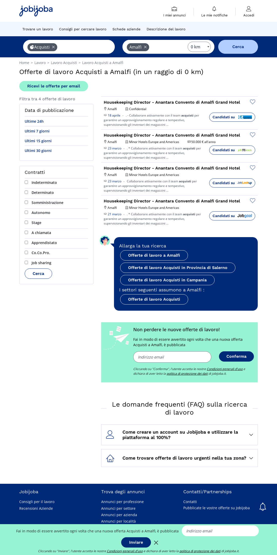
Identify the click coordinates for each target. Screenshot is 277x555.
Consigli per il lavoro (36, 501)
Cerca (38, 273)
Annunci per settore (118, 508)
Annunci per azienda (119, 514)
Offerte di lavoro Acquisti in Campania (167, 280)
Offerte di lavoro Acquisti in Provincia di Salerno (177, 267)
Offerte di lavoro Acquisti (154, 299)
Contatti (190, 501)
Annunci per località (118, 521)
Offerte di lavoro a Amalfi (154, 255)
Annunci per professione (122, 501)
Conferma (236, 356)
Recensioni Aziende (36, 508)
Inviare (136, 542)
